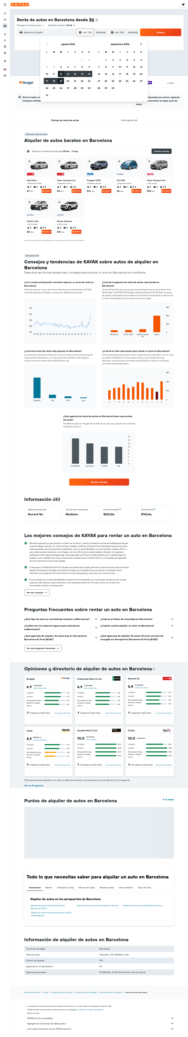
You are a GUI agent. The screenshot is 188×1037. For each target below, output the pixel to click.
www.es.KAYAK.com (32, 992)
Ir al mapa (168, 799)
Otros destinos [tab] (126, 887)
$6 (91, 19)
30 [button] (89, 88)
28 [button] (75, 88)
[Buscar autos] (5, 26)
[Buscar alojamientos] (5, 20)
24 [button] (47, 88)
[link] (99, 482)
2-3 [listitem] (133, 186)
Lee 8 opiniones (90, 688)
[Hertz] (65, 730)
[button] (5, 4)
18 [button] (54, 81)
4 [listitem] (59, 186)
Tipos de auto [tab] (144, 887)
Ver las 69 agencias (33, 785)
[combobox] (31, 25)
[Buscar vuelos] (5, 13)
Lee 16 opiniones (40, 688)
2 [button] (89, 59)
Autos (45, 992)
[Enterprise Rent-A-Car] (116, 678)
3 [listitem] (95, 186)
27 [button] (68, 88)
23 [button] (89, 81)
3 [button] (47, 66)
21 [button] (75, 81)
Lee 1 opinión (91, 739)
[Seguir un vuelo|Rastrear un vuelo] (5, 40)
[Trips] (5, 61)
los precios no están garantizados (90, 1009)
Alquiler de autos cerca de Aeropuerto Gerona (97, 905)
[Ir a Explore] (5, 34)
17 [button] (47, 81)
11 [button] (54, 73)
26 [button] (61, 88)
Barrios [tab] (49, 887)
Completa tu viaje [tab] (65, 887)
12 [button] (61, 73)
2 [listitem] (29, 186)
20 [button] (68, 81)
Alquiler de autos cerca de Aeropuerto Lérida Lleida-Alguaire (51, 914)
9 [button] (89, 66)
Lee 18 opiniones (40, 740)
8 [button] (82, 66)
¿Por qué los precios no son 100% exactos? (100, 1029)
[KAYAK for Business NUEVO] (5, 53)
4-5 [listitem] (43, 186)
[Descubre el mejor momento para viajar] (5, 47)
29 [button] (82, 88)
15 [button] (82, 73)
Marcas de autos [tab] (87, 887)
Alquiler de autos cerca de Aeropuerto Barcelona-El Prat (48, 907)
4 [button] (54, 66)
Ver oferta (46, 191)
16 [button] (89, 73)
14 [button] (75, 73)
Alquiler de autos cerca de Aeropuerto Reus (142, 905)
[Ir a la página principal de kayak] (20, 4)
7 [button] (75, 66)
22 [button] (82, 81)
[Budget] (65, 678)
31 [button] (47, 95)
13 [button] (68, 73)
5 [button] (61, 66)
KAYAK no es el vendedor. (100, 1018)
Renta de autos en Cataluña (111, 992)
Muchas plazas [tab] (107, 887)
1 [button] (82, 59)
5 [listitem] (89, 186)
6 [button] (68, 66)
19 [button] (61, 81)
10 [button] (47, 73)
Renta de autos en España (86, 992)
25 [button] (54, 88)
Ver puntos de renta (62, 713)
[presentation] (96, 20)
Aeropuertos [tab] (35, 887)
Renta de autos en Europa (62, 992)
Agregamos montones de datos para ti (100, 1023)
